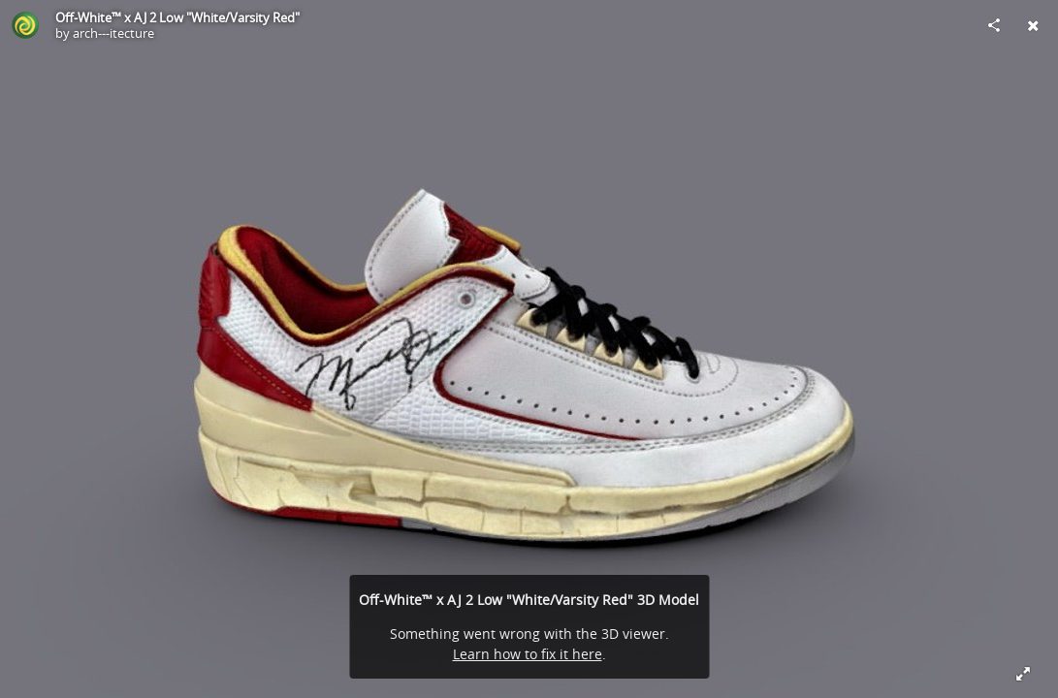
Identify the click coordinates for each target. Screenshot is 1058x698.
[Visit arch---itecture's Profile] (25, 25)
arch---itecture (113, 33)
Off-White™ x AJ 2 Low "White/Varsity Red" (177, 17)
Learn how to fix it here (527, 654)
